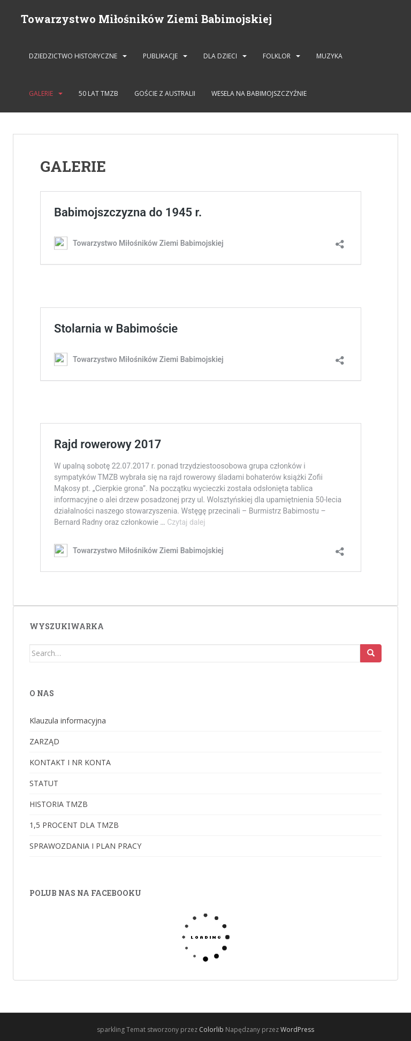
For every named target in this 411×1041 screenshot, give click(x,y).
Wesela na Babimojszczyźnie (259, 93)
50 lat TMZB (98, 93)
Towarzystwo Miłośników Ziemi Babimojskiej (146, 19)
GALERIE (41, 93)
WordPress (297, 1029)
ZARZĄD (44, 741)
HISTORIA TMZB (58, 804)
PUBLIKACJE (160, 56)
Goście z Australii (164, 93)
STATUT (43, 783)
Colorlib (211, 1029)
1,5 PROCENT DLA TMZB (74, 825)
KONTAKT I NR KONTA (70, 762)
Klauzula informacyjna (67, 720)
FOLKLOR (277, 56)
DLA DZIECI (220, 56)
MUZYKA (329, 56)
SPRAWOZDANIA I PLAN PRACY (85, 846)
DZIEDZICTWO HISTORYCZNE (73, 56)
